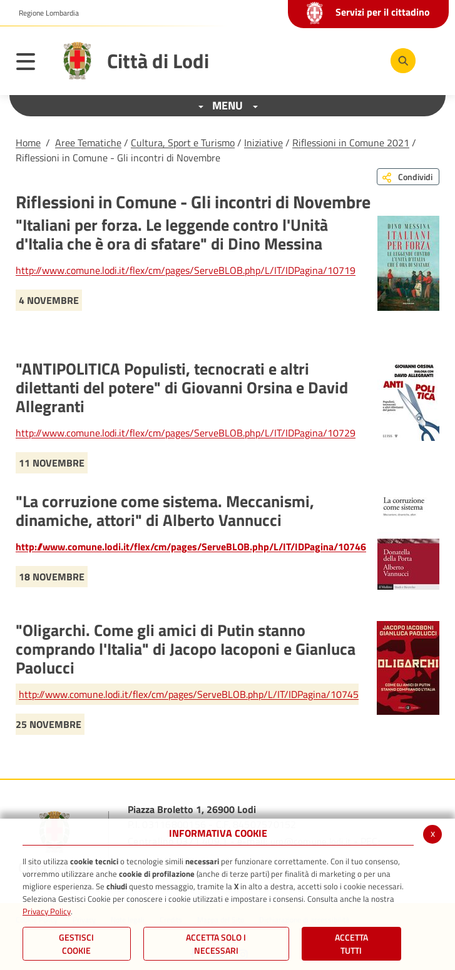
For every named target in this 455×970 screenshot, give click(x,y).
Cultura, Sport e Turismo (183, 142)
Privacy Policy (47, 911)
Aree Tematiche (88, 142)
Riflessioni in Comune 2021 (350, 142)
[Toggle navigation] (32, 63)
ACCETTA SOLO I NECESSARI (216, 944)
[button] (44, 13)
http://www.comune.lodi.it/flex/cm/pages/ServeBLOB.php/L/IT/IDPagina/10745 (189, 694)
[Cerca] (403, 60)
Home (28, 142)
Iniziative (263, 142)
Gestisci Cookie (76, 944)
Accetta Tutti (351, 944)
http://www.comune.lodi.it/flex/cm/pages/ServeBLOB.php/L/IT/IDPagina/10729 (185, 432)
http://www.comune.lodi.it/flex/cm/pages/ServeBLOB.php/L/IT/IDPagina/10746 (191, 546)
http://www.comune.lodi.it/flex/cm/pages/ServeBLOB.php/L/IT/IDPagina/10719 (185, 270)
